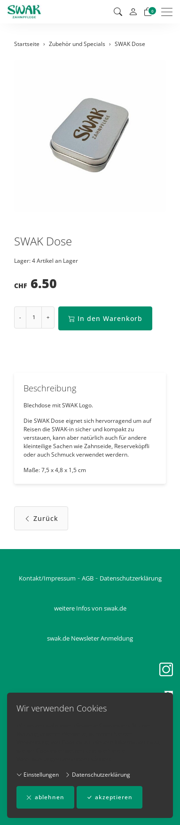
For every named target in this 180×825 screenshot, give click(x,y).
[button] (118, 11)
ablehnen (45, 797)
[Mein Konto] (133, 12)
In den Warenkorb (105, 318)
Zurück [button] (41, 518)
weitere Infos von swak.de (90, 608)
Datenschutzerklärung (97, 775)
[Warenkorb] (148, 11)
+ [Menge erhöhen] (48, 317)
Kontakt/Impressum (47, 578)
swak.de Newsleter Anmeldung (90, 638)
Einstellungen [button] (37, 775)
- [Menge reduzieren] (20, 317)
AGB (88, 578)
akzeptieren (109, 797)
